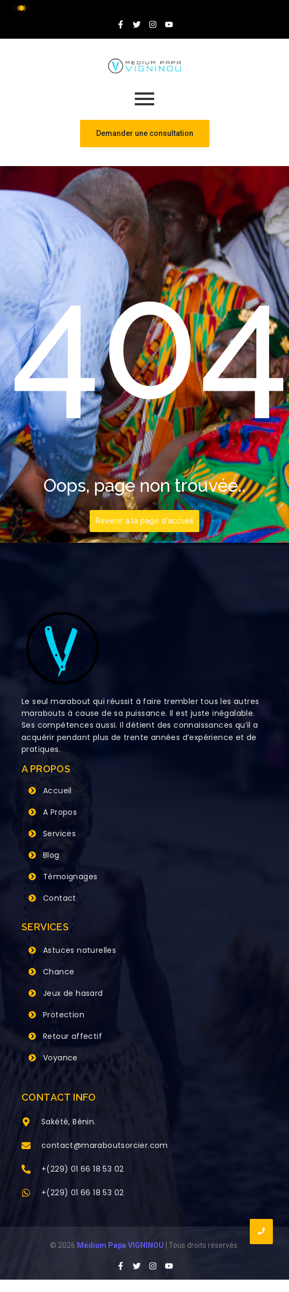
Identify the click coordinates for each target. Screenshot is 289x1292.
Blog (51, 855)
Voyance (60, 1057)
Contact (59, 898)
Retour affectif (72, 1036)
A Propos (60, 812)
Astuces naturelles (79, 950)
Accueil (57, 790)
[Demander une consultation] (144, 133)
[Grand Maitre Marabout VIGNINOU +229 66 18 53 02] (144, 66)
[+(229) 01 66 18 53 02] (26, 1170)
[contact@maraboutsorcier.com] (26, 1146)
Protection (63, 1014)
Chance (58, 971)
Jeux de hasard (73, 993)
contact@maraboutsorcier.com (104, 1145)
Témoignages (70, 876)
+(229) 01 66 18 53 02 (82, 1169)
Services (59, 833)
